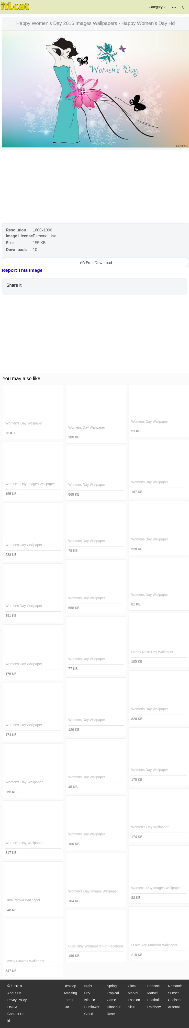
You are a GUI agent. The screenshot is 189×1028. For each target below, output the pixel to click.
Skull (131, 1007)
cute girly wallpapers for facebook (95, 946)
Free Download (95, 262)
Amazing (70, 993)
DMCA (12, 1007)
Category (158, 7)
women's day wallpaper (24, 423)
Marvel (133, 993)
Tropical (113, 993)
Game (111, 1000)
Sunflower (91, 1007)
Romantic (175, 986)
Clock (132, 986)
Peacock (154, 986)
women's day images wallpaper (30, 484)
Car (66, 1007)
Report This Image (22, 270)
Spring (112, 986)
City (87, 993)
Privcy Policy (17, 1000)
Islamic (89, 1000)
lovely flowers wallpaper (24, 961)
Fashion (134, 1000)
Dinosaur (114, 1007)
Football (153, 1000)
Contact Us (15, 1014)
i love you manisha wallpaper (154, 945)
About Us (14, 993)
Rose (111, 1014)
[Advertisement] (95, 186)
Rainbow (154, 1007)
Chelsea (174, 1000)
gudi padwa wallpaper (22, 900)
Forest (68, 1000)
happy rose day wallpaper (152, 652)
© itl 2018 (14, 986)
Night (88, 986)
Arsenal (173, 1007)
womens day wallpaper (86, 427)
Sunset (173, 993)
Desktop (70, 986)
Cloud (88, 1014)
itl (8, 1021)
